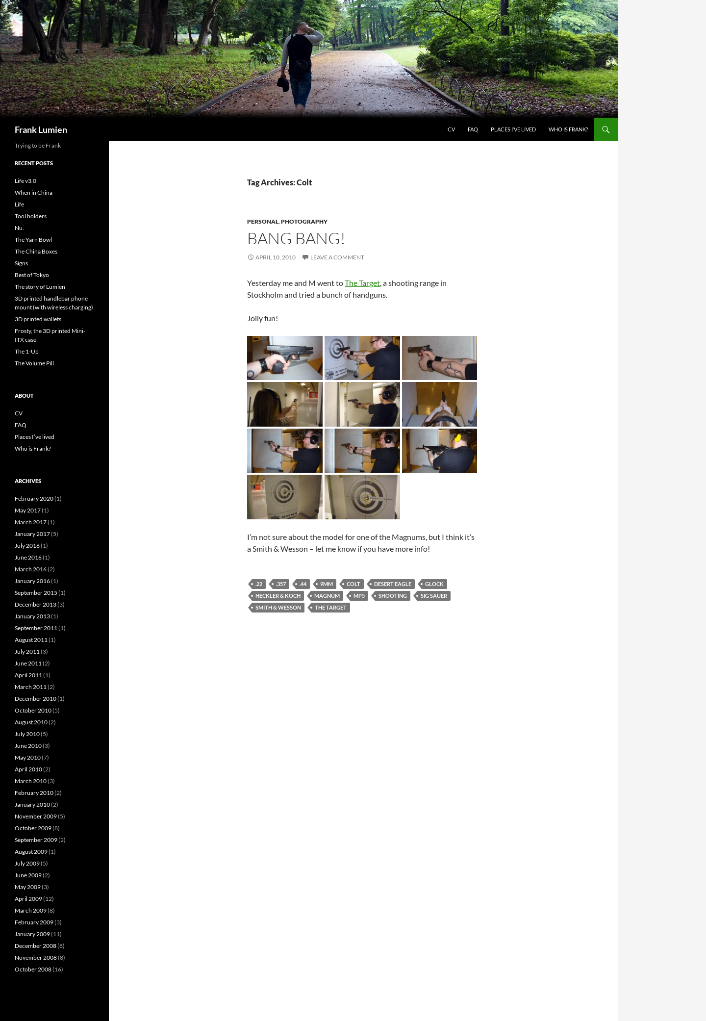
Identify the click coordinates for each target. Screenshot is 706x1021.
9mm (326, 584)
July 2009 (27, 863)
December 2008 (35, 945)
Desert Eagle (392, 584)
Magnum (327, 595)
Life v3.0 (25, 180)
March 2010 (31, 781)
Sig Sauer (434, 595)
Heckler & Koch (278, 595)
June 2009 (28, 875)
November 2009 (36, 816)
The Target (362, 282)
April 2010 (28, 769)
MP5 (359, 595)
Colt (353, 584)
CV (451, 129)
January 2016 (32, 581)
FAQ (473, 129)
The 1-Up (27, 351)
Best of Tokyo (32, 275)
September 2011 (36, 628)
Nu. (19, 227)
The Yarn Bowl (33, 239)
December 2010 (35, 698)
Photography (304, 221)
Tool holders (31, 216)
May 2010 (28, 757)
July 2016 (27, 545)
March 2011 (31, 686)
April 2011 (28, 675)
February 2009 (34, 922)
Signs (21, 263)
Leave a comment (337, 257)
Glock (434, 584)
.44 (303, 584)
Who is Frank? (568, 129)
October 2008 (33, 969)
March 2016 (31, 569)
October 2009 (33, 828)
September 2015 (36, 592)
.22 (258, 584)
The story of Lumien (40, 286)
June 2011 (28, 663)
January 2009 (32, 934)
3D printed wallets (38, 319)
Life (19, 204)
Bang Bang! (296, 238)
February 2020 (34, 498)
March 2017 (31, 522)
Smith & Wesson (278, 607)
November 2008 (36, 957)
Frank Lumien (41, 129)
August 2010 (31, 722)
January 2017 (32, 533)
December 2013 (35, 604)
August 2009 (31, 851)
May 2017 (28, 510)
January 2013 (32, 616)
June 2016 (28, 557)
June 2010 (28, 745)
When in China (33, 192)
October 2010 (33, 710)
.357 (281, 584)
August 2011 (31, 639)
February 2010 (34, 792)
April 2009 (28, 898)
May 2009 (28, 887)
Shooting (392, 595)
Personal (262, 221)
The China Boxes (36, 251)
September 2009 (36, 839)
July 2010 (27, 734)
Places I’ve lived (513, 129)
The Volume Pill (34, 363)
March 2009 (31, 910)
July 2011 (27, 651)
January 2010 (32, 804)
